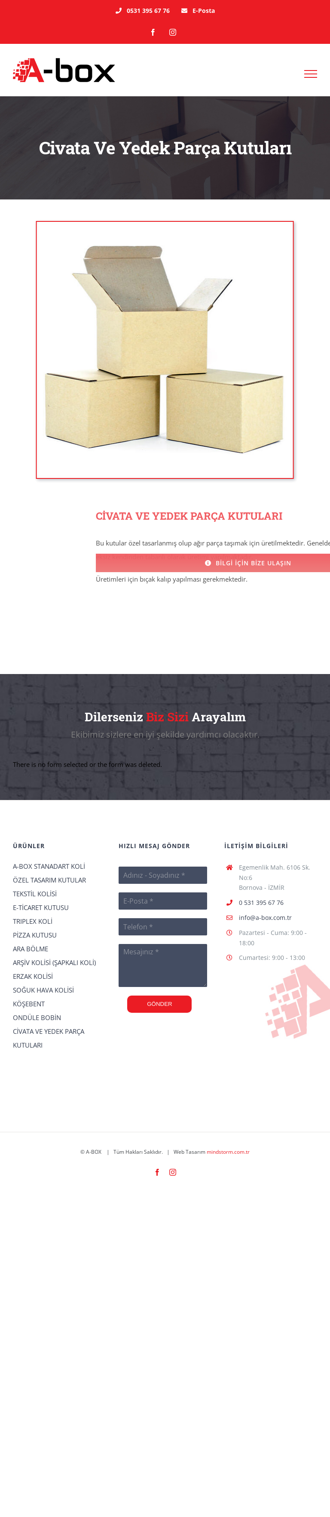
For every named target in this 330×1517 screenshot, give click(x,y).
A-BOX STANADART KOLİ (49, 866)
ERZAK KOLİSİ (33, 976)
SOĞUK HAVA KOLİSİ (43, 990)
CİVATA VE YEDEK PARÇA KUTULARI (48, 1038)
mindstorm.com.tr (228, 1151)
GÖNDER (159, 1004)
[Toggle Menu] (310, 74)
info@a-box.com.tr (265, 917)
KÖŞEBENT (29, 1003)
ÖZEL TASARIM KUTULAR (49, 880)
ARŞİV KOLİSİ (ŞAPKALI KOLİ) (54, 962)
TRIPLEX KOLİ (32, 921)
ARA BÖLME (30, 948)
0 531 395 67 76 (261, 902)
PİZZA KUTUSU (35, 935)
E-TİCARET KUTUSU (41, 907)
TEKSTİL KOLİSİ (35, 893)
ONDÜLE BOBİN (37, 1017)
